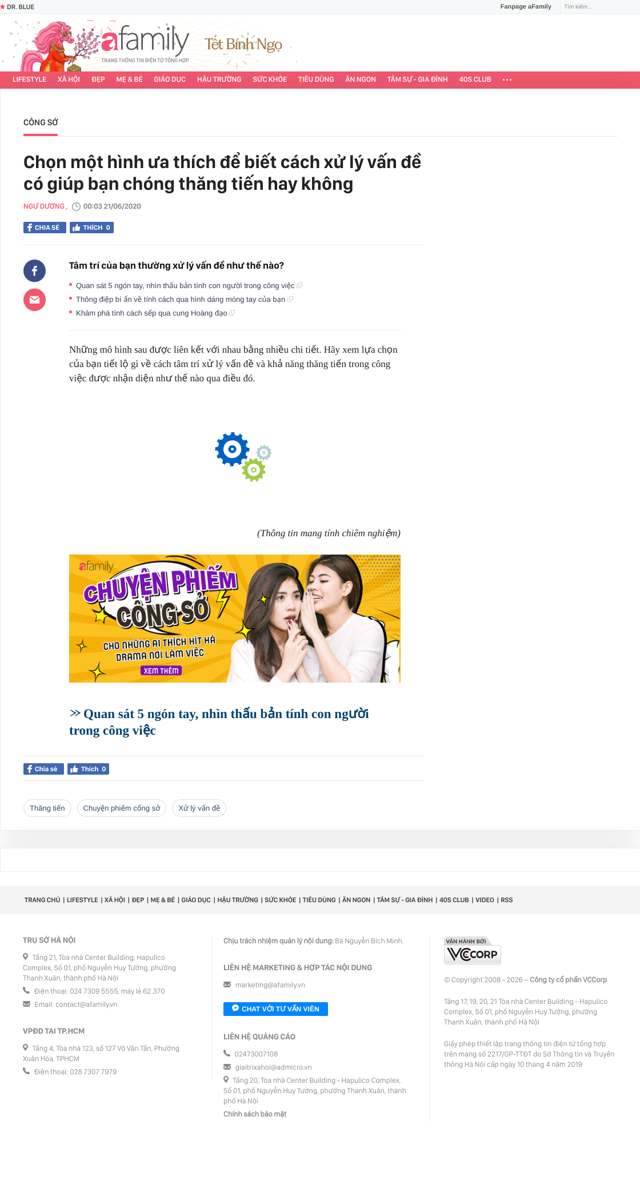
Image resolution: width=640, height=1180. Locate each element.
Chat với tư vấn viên (275, 1009)
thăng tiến (47, 808)
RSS (507, 900)
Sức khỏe (270, 79)
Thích (92, 227)
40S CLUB (475, 79)
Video (484, 900)
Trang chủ (42, 900)
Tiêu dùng (316, 79)
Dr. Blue (17, 7)
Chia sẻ (43, 228)
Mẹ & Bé (130, 79)
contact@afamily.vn (86, 1004)
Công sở (40, 122)
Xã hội (69, 79)
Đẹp (98, 79)
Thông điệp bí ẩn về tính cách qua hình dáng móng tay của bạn (184, 299)
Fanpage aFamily (521, 6)
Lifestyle (29, 79)
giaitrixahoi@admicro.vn (273, 1067)
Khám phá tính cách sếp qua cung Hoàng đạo (155, 313)
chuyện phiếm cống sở (122, 808)
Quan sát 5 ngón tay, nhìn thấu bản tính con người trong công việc (189, 285)
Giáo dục (170, 79)
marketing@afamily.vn (270, 985)
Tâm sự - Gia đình (417, 79)
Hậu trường (219, 79)
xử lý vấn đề (199, 808)
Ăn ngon (361, 79)
